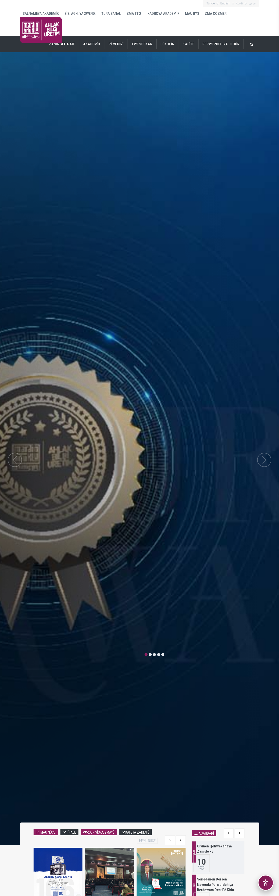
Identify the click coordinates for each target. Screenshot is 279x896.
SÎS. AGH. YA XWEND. (80, 13)
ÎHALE (71, 832)
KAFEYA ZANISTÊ (137, 832)
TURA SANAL (111, 13)
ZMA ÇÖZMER (215, 13)
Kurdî (239, 3)
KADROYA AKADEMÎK (163, 13)
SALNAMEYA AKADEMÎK (41, 13)
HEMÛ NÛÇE (147, 841)
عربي (252, 3)
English (225, 3)
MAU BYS (192, 13)
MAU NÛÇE (47, 832)
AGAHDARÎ (206, 833)
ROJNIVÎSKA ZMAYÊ (100, 832)
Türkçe (210, 3)
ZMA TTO (134, 13)
